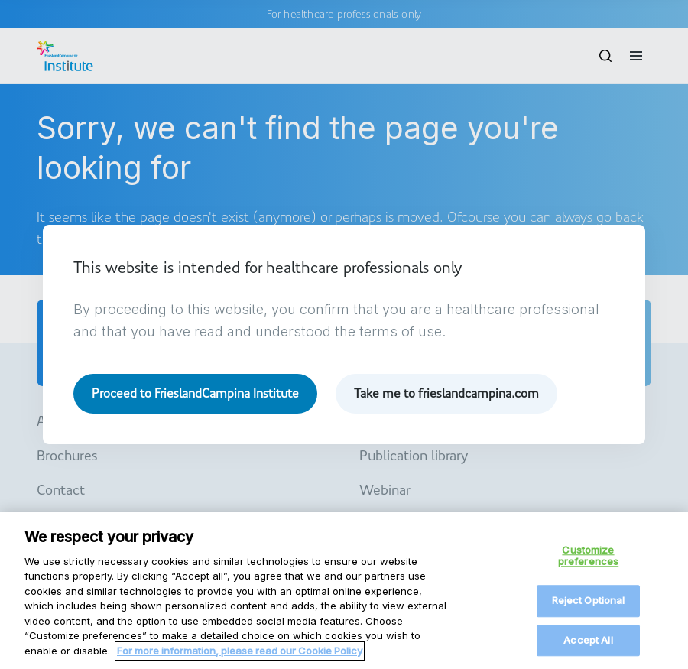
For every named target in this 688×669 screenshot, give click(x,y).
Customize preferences (588, 565)
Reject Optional (588, 609)
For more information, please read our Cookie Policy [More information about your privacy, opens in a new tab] (239, 660)
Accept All (587, 649)
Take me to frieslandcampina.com (446, 393)
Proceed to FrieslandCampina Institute (195, 393)
